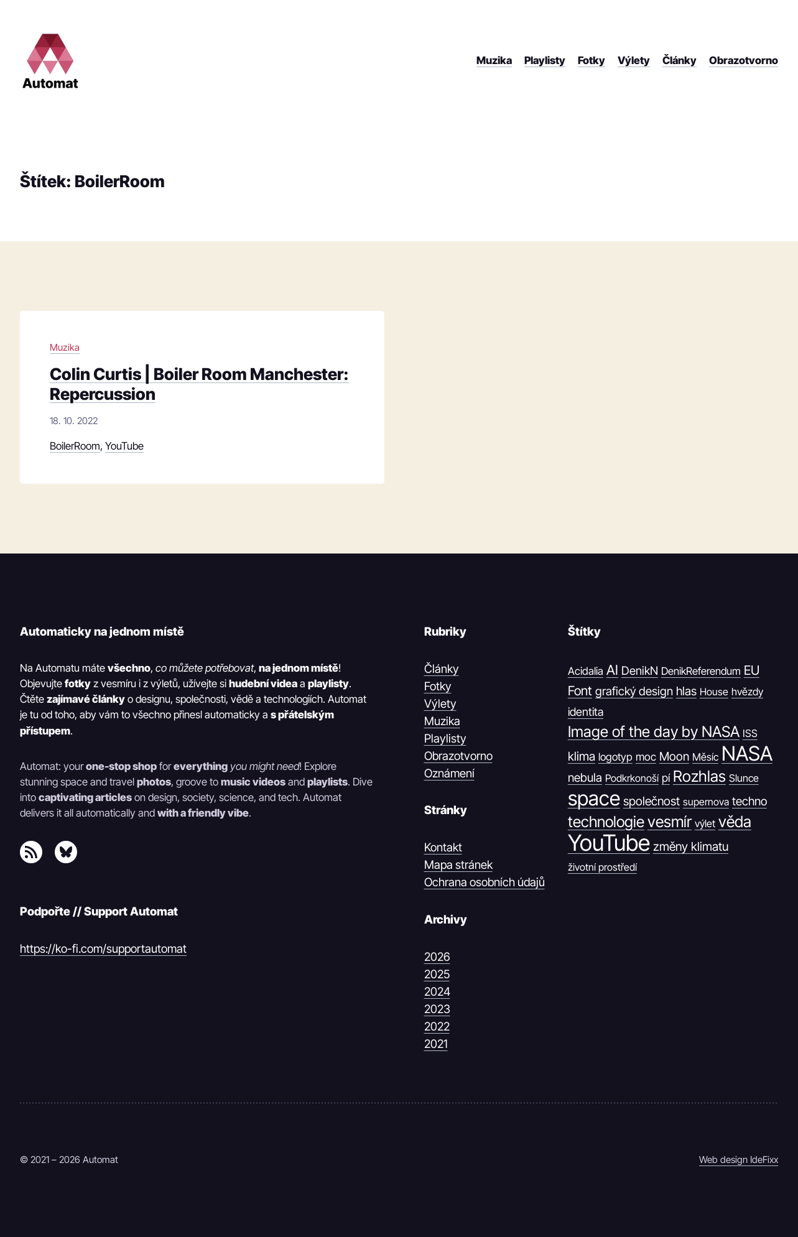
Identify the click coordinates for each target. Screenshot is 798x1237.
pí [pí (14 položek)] (666, 777)
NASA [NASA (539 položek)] (746, 754)
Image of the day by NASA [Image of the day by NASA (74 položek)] (654, 732)
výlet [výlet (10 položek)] (705, 823)
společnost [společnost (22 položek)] (651, 801)
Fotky (438, 686)
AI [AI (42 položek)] (612, 670)
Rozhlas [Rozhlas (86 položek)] (699, 776)
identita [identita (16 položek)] (585, 711)
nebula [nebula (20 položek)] (585, 778)
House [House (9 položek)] (714, 691)
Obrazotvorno (458, 755)
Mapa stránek (458, 864)
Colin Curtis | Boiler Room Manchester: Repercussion (199, 384)
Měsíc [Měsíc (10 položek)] (705, 757)
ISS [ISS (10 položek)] (750, 733)
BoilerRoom (75, 446)
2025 (437, 974)
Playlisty (445, 738)
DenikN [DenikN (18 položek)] (639, 670)
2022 (437, 1026)
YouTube (124, 446)
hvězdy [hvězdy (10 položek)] (747, 691)
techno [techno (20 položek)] (749, 801)
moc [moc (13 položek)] (646, 756)
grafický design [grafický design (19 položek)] (634, 691)
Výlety (440, 703)
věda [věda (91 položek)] (734, 821)
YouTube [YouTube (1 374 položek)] (609, 843)
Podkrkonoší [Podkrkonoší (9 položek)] (632, 778)
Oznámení (449, 773)
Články (441, 668)
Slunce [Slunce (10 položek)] (744, 778)
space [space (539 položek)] (594, 798)
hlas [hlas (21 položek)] (686, 690)
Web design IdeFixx (738, 1159)
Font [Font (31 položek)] (580, 690)
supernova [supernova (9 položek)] (706, 801)
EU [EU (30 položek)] (751, 670)
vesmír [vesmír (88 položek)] (669, 821)
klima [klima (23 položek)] (581, 756)
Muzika (65, 347)
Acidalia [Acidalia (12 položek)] (585, 671)
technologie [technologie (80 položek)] (606, 821)
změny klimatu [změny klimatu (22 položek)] (690, 846)
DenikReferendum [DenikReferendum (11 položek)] (701, 671)
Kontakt (443, 847)
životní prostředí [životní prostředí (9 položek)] (602, 867)
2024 (437, 991)
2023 (437, 1009)
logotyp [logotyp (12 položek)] (615, 757)
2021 (436, 1043)
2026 (437, 956)
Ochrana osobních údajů (484, 882)
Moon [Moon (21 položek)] (674, 756)
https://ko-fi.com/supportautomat (103, 948)
